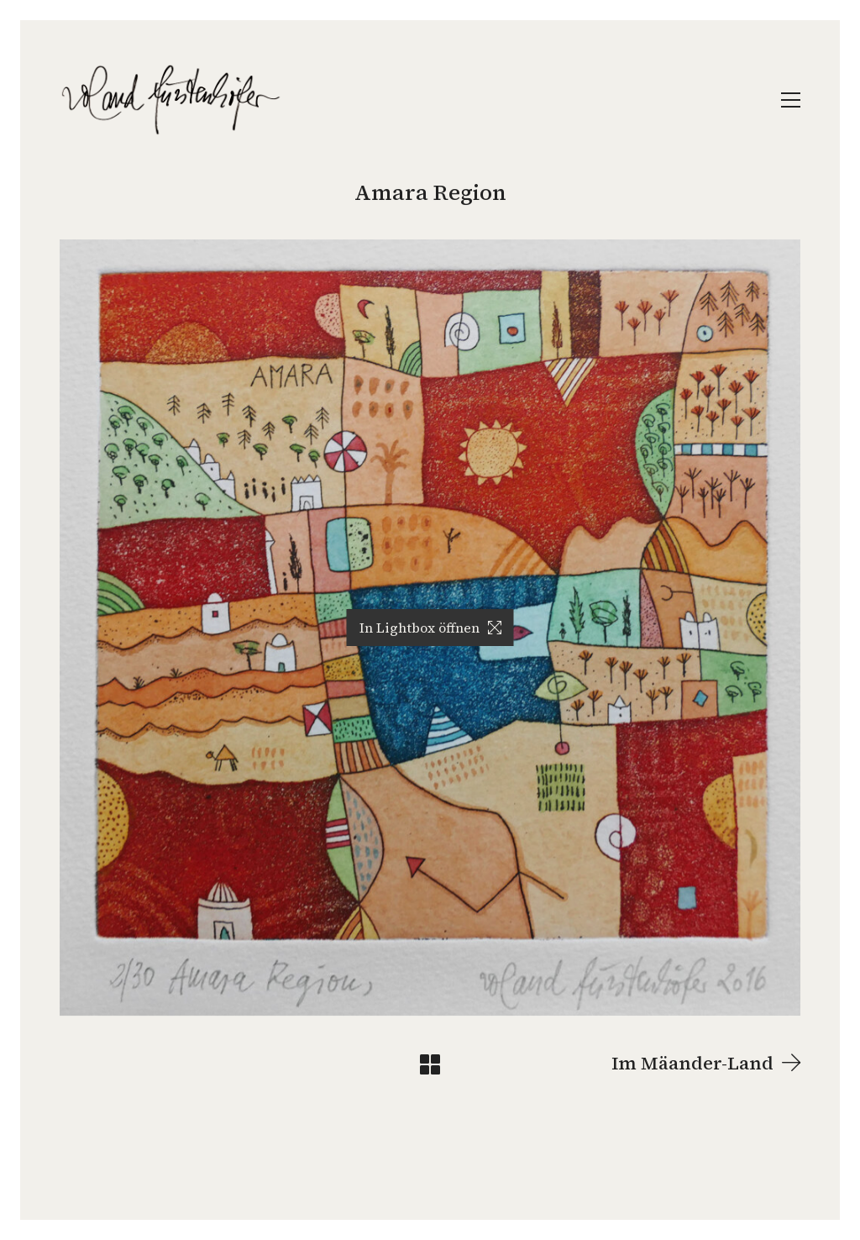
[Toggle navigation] (790, 100)
